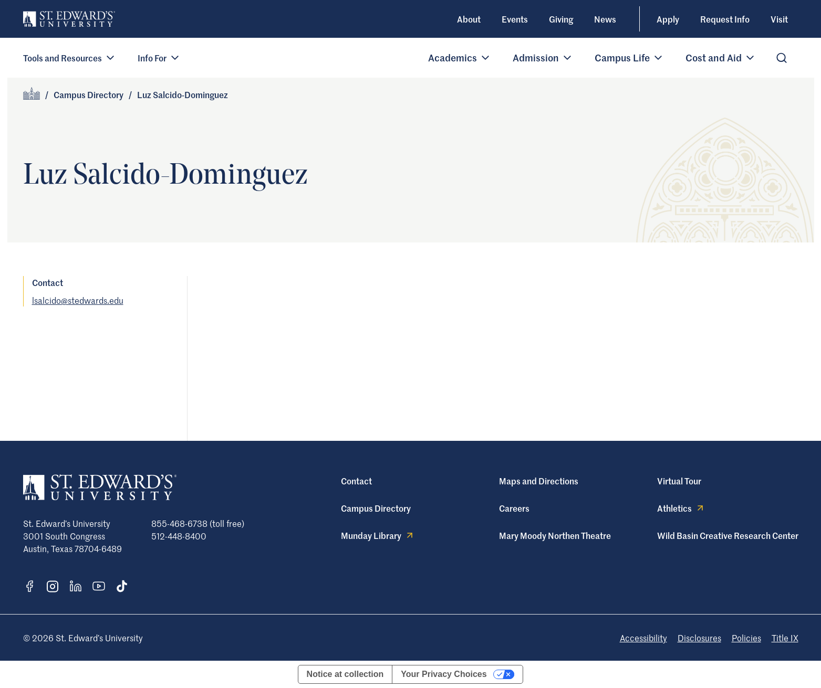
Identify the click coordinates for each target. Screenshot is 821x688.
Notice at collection (345, 674)
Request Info (725, 19)
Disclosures (699, 637)
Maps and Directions (538, 480)
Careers (514, 508)
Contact (356, 480)
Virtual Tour (679, 480)
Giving (561, 19)
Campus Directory (88, 94)
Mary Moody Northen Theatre (555, 535)
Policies (746, 637)
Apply (668, 19)
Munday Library (378, 535)
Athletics (681, 508)
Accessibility (643, 637)
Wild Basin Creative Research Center (727, 535)
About (469, 19)
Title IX (785, 637)
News (605, 19)
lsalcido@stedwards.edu (77, 300)
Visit (779, 19)
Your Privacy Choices (443, 674)
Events (515, 19)
